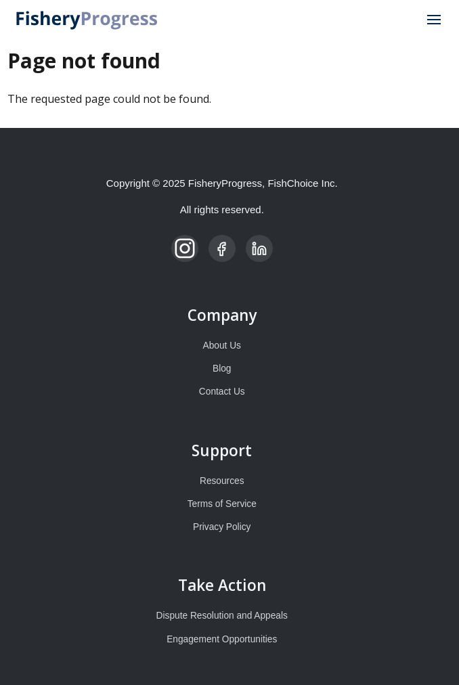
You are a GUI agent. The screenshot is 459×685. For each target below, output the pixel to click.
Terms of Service (222, 504)
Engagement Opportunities (222, 639)
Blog (222, 368)
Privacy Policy (221, 527)
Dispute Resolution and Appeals (222, 616)
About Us (222, 345)
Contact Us (222, 391)
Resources (222, 481)
